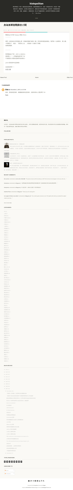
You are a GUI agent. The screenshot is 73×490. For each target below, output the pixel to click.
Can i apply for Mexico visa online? (11, 196)
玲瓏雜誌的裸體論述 (11, 415)
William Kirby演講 (10, 424)
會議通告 (6, 286)
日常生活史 (6, 279)
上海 (5, 213)
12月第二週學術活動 (11, 431)
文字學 (5, 271)
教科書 (5, 262)
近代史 (5, 346)
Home (36, 18)
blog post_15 (28, 196)
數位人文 (6, 267)
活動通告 (6, 301)
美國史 (5, 329)
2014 (7, 372)
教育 (5, 264)
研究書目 (6, 316)
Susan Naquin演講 (10, 417)
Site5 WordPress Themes (30, 487)
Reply (6, 95)
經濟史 (5, 326)
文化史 (5, 269)
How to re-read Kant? (11, 403)
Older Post (70, 77)
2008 (7, 386)
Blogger (44, 485)
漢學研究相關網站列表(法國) (13, 426)
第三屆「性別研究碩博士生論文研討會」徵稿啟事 (18, 400)
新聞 (5, 275)
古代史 (5, 237)
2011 (7, 379)
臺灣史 (5, 331)
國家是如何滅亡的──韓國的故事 (17, 144)
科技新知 (6, 324)
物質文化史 (6, 311)
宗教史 (5, 252)
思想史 (5, 258)
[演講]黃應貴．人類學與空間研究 (14, 446)
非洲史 (5, 356)
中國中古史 (6, 217)
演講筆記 (6, 307)
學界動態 (6, 250)
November (9, 453)
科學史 (5, 320)
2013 (7, 374)
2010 (7, 381)
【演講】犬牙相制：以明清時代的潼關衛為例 (17, 393)
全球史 (5, 230)
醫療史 (5, 350)
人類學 (5, 226)
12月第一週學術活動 (11, 434)
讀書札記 (6, 335)
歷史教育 (6, 294)
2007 (7, 388)
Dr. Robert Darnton (10, 410)
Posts (6, 470)
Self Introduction (10, 407)
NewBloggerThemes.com (46, 487)
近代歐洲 (6, 348)
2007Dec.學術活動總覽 (11, 429)
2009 (7, 384)
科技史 (5, 322)
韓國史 (5, 359)
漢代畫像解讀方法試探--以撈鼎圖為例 (15, 419)
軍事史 (5, 339)
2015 (7, 369)
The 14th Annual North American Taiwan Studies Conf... (18, 441)
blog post (20, 191)
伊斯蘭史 (6, 228)
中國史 (5, 220)
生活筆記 (6, 314)
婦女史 (5, 247)
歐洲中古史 (6, 290)
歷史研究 (6, 297)
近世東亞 (6, 344)
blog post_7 (18, 183)
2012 (7, 376)
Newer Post (3, 77)
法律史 (5, 299)
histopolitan (36, 3)
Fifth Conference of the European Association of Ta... (18, 436)
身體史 (5, 337)
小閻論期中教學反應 (11, 450)
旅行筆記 (6, 277)
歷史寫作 (6, 292)
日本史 (5, 282)
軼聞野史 (24, 30)
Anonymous (6, 183)
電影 (5, 354)
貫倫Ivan (7, 89)
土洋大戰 (9, 422)
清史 (5, 305)
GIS (4, 211)
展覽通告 (6, 254)
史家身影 (6, 241)
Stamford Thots (7, 191)
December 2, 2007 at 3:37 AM (18, 89)
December (9, 391)
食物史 (5, 361)
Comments (8, 473)
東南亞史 (6, 288)
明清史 (5, 284)
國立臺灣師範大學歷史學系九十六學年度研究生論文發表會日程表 (21, 398)
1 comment (31, 30)
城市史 (5, 245)
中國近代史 (6, 222)
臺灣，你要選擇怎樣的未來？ (16, 163)
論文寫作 (6, 333)
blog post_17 (19, 187)
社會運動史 (6, 318)
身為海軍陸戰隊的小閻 (15, 25)
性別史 (5, 260)
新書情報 (6, 273)
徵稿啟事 (6, 256)
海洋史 (5, 303)
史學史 (5, 239)
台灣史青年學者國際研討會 (13, 438)
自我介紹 (9, 412)
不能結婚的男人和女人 (15, 153)
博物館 (5, 235)
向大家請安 (9, 405)
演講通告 (6, 309)
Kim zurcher (6, 179)
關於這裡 (6, 352)
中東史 (5, 224)
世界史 (5, 215)
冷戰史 (5, 232)
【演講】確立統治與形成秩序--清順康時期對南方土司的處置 (20, 395)
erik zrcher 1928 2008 (20, 179)
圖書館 (5, 243)
